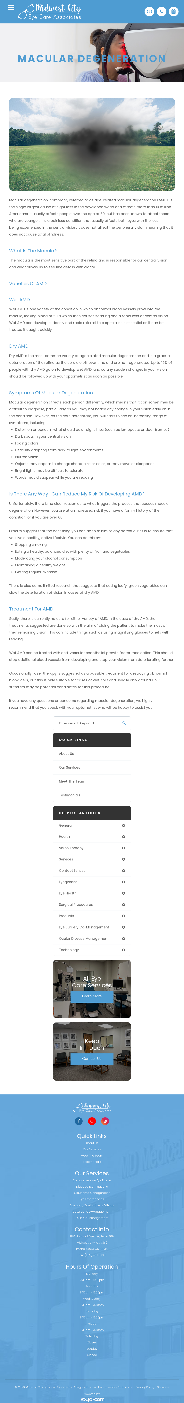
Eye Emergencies (92, 1199)
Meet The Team (72, 781)
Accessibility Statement (116, 1387)
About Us (66, 753)
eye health (68, 893)
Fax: (82, 1255)
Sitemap (163, 1387)
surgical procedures (76, 904)
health (64, 836)
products (66, 916)
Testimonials (69, 795)
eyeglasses (68, 882)
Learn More (92, 995)
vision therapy (71, 848)
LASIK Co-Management (92, 1218)
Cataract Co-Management (92, 1212)
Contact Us (92, 1058)
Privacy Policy (145, 1387)
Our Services (69, 767)
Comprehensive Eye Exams (92, 1180)
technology (69, 950)
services (66, 859)
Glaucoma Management (92, 1193)
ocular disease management (84, 938)
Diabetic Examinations (92, 1187)
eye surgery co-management (84, 927)
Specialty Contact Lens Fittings (92, 1205)
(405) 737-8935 (97, 1249)
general (65, 825)
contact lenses (72, 870)
